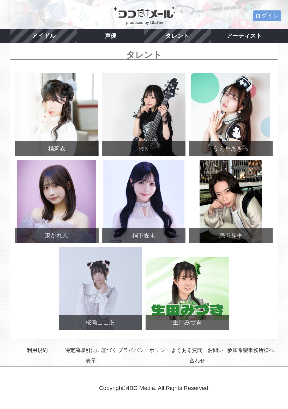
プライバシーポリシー (144, 350)
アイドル (44, 36)
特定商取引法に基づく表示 (91, 355)
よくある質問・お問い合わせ (197, 355)
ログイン (267, 16)
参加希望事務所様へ (250, 350)
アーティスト (244, 36)
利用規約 (37, 350)
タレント (177, 36)
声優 (110, 36)
